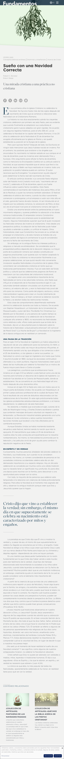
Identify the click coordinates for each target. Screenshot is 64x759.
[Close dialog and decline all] (62, 747)
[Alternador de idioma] (51, 2)
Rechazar (48, 756)
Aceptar (58, 756)
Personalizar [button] (5, 756)
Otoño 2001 (8, 57)
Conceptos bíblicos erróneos (14, 60)
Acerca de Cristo (54, 60)
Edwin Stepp (8, 78)
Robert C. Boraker (10, 76)
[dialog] (32, 752)
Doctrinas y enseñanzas (36, 60)
